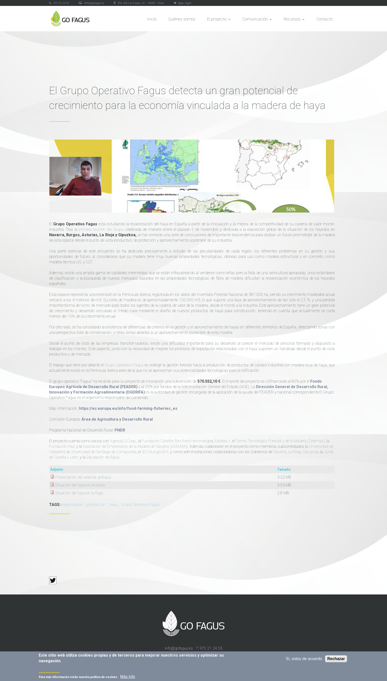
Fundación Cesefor (157, 441)
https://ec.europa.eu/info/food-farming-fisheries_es (128, 408)
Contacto (324, 19)
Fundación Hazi (62, 446)
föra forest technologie (193, 441)
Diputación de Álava (102, 457)
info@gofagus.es (94, 2)
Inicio (151, 19)
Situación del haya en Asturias (80, 485)
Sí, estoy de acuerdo (304, 660)
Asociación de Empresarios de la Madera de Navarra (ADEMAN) (135, 446)
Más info (127, 678)
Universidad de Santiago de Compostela (103, 451)
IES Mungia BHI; (155, 451)
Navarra (279, 451)
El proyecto (219, 20)
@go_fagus (185, 2)
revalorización (71, 504)
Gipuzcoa (310, 451)
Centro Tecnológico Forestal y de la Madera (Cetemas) (280, 441)
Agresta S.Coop (123, 441)
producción (96, 504)
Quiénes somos (181, 19)
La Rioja (294, 451)
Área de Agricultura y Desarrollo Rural (117, 419)
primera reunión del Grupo (101, 229)
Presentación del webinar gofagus (83, 477)
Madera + (223, 441)
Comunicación (257, 20)
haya (113, 504)
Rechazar (336, 660)
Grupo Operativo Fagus (124, 365)
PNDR (120, 430)
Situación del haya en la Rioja (79, 493)
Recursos (294, 20)
